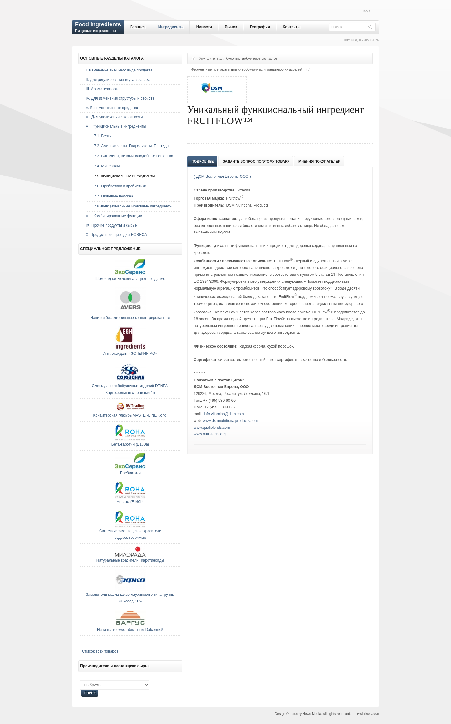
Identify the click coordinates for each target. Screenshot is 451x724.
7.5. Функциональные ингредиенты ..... (126, 176)
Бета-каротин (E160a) (130, 444)
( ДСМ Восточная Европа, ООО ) (222, 176)
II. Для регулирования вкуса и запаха (118, 79)
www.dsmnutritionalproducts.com (230, 420)
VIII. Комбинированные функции (114, 216)
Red (360, 713)
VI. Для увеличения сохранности (114, 117)
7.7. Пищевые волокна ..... (115, 196)
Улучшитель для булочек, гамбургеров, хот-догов (238, 58)
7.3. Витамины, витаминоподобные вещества (132, 156)
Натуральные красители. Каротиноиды (130, 560)
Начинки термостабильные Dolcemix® (130, 629)
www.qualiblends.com (212, 427)
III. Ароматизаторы (102, 89)
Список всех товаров (100, 651)
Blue (367, 713)
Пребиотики (130, 473)
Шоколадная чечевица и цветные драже (130, 278)
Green (375, 713)
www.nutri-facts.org (210, 434)
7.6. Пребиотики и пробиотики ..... (122, 186)
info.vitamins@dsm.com (224, 414)
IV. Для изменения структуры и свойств (120, 98)
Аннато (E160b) (130, 502)
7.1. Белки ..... (104, 136)
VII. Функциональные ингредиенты (116, 126)
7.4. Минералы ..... (108, 166)
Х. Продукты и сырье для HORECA (116, 235)
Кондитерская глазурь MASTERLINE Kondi (130, 415)
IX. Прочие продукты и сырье (111, 225)
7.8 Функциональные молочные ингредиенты (132, 206)
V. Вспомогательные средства (112, 108)
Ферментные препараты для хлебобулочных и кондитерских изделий (246, 69)
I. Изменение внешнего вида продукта (119, 70)
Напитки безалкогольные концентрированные (130, 318)
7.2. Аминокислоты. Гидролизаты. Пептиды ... (132, 146)
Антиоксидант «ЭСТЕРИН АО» (130, 353)
